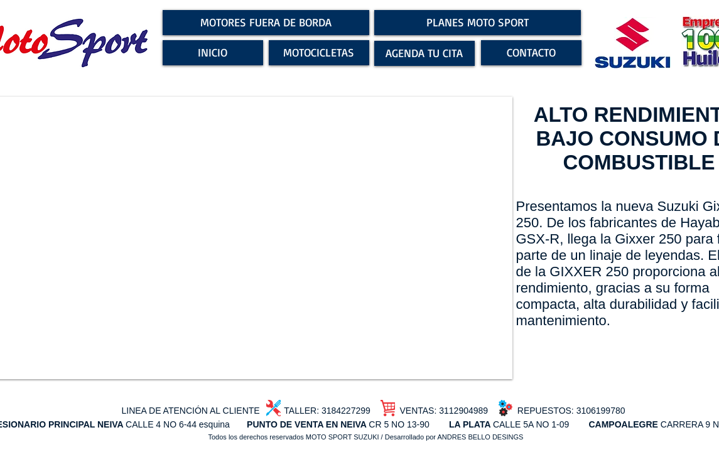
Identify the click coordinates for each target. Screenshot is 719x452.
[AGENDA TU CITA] (424, 53)
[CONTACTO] (531, 52)
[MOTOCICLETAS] (319, 52)
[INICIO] (213, 52)
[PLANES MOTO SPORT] (477, 22)
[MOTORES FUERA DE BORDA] (266, 22)
